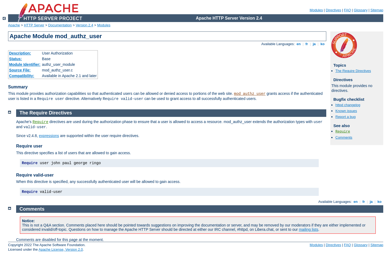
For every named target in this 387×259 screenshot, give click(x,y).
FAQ (347, 10)
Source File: (20, 70)
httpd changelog (347, 105)
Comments (343, 137)
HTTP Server (34, 25)
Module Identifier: (25, 64)
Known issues (346, 111)
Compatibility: (21, 76)
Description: (20, 53)
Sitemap (376, 10)
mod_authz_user (250, 94)
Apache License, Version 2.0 (60, 249)
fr (306, 44)
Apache (14, 25)
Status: (15, 59)
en (299, 44)
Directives (333, 10)
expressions (49, 136)
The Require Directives (353, 71)
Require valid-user (35, 175)
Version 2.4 (84, 25)
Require (342, 132)
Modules (316, 10)
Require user (29, 146)
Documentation (59, 25)
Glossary (360, 10)
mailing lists (308, 229)
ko (322, 44)
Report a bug (345, 117)
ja (314, 44)
